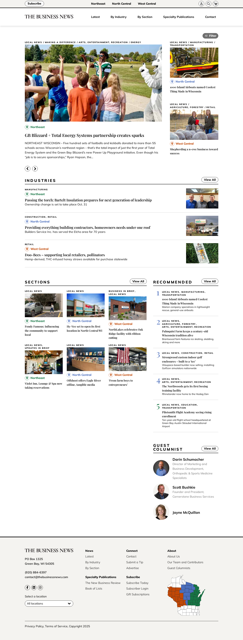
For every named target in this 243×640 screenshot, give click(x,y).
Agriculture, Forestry (187, 107)
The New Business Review (103, 583)
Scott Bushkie (184, 487)
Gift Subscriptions (137, 594)
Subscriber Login (137, 588)
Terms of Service (56, 626)
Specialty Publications (178, 17)
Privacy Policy (34, 626)
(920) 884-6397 (36, 572)
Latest (95, 17)
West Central (147, 3)
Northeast (98, 3)
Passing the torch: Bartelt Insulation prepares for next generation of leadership (88, 200)
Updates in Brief (37, 348)
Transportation (182, 45)
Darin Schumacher (188, 459)
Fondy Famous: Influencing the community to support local (42, 330)
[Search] (208, 3)
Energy (136, 42)
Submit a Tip (134, 562)
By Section (145, 17)
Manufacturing (201, 42)
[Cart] (215, 3)
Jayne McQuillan (186, 512)
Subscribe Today (137, 583)
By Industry (119, 17)
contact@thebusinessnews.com (46, 577)
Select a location (36, 596)
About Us (173, 556)
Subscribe (34, 3)
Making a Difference (60, 42)
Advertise (132, 568)
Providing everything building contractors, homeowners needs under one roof (87, 227)
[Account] (201, 3)
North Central (121, 3)
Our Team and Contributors (185, 562)
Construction (35, 217)
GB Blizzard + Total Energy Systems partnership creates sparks (84, 135)
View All (208, 180)
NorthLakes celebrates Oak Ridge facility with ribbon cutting (126, 333)
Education (189, 405)
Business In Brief (122, 291)
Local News (33, 42)
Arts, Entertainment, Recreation (103, 42)
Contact (210, 17)
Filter (212, 36)
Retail (211, 107)
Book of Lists (93, 588)
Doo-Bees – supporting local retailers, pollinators (65, 254)
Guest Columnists (178, 568)
